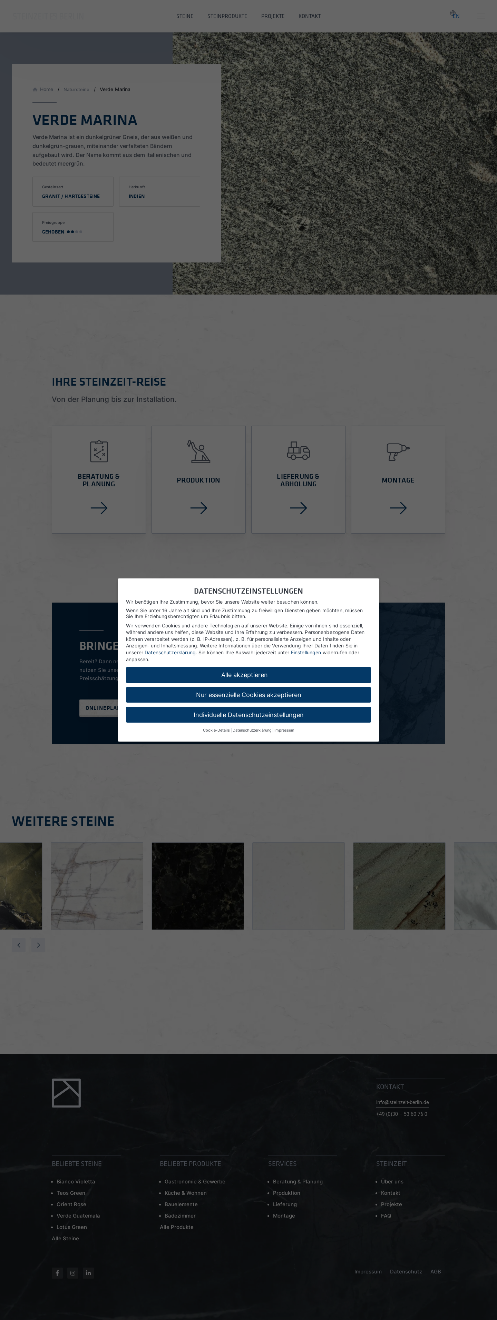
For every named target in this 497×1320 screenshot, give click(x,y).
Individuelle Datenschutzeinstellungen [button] (249, 714)
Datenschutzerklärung (170, 652)
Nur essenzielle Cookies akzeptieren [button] (248, 694)
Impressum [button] (284, 730)
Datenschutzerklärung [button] (252, 730)
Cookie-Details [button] (216, 730)
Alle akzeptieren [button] (244, 674)
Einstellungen (306, 652)
